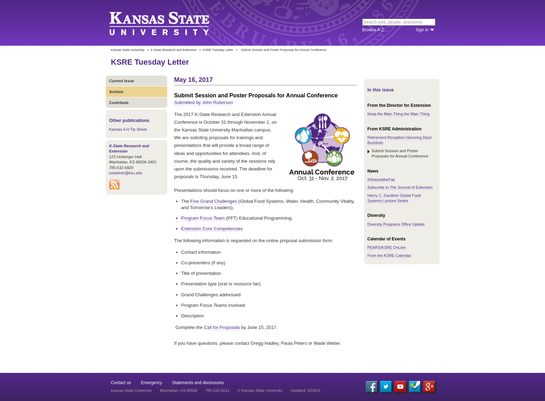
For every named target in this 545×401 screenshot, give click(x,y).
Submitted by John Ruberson (203, 102)
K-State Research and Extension (174, 50)
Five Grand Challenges (213, 201)
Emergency (151, 382)
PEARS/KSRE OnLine (387, 247)
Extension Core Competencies (212, 228)
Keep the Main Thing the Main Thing (399, 114)
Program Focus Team (203, 218)
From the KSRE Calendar (389, 255)
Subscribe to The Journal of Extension (400, 187)
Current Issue (121, 81)
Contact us (121, 382)
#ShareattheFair (381, 179)
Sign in (422, 29)
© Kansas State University (260, 390)
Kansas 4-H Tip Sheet (128, 129)
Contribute (119, 103)
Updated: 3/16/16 (305, 390)
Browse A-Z (373, 29)
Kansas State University (168, 23)
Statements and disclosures (198, 382)
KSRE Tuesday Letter (218, 50)
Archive (116, 92)
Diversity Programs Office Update (396, 224)
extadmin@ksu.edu (125, 173)
